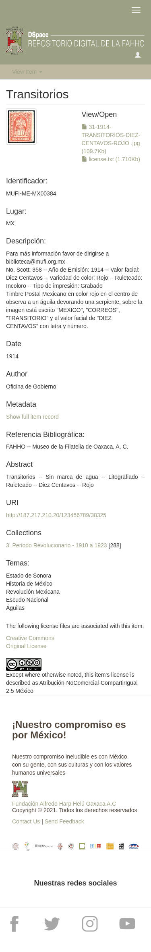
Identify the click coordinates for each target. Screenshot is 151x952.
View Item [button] (27, 72)
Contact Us (26, 821)
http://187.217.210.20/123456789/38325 (56, 515)
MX (10, 223)
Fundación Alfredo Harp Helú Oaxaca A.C (64, 803)
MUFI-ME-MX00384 (31, 193)
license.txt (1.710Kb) (111, 159)
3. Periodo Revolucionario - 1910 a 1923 (56, 545)
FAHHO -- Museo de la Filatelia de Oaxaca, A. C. (67, 446)
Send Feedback (64, 821)
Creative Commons (30, 638)
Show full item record (32, 417)
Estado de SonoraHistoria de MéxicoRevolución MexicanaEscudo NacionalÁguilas (33, 591)
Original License (26, 646)
